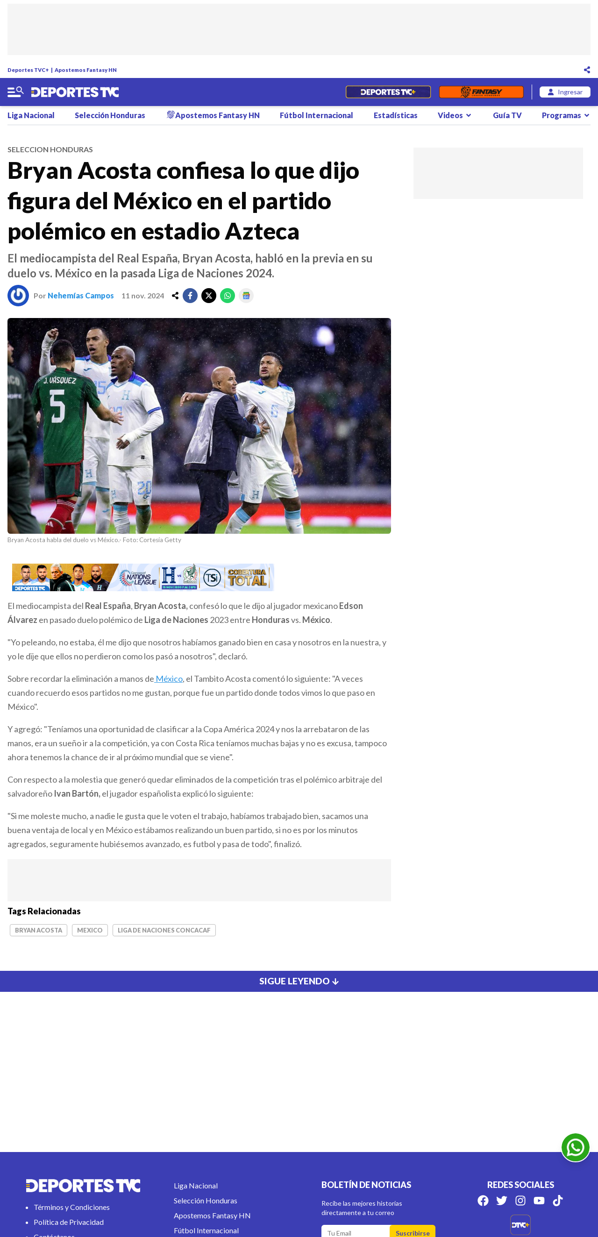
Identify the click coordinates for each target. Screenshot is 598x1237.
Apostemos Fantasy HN (86, 70)
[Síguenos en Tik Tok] (557, 1200)
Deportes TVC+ (28, 70)
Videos (455, 115)
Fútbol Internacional (316, 115)
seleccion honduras (50, 149)
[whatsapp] (227, 295)
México (168, 678)
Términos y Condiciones (72, 1206)
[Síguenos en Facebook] (483, 1200)
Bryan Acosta (38, 930)
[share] (175, 295)
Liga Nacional (31, 115)
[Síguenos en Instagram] (520, 1200)
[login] (565, 92)
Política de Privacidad (69, 1221)
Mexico (90, 930)
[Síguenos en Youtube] (539, 1200)
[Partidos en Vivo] (388, 92)
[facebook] (190, 295)
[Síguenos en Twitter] (501, 1200)
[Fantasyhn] (481, 92)
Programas (566, 115)
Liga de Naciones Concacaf (164, 930)
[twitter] (208, 295)
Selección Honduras (110, 115)
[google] (246, 295)
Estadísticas (396, 115)
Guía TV (507, 115)
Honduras (271, 620)
